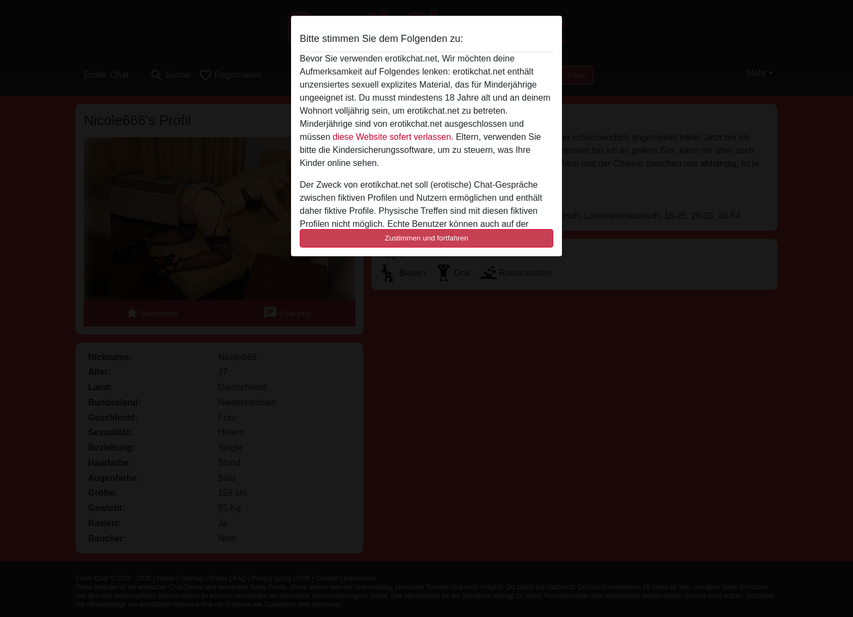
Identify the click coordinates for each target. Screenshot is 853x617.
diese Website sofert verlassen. (392, 136)
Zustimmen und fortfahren (426, 238)
